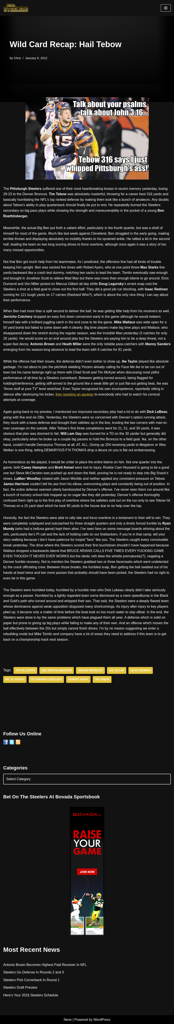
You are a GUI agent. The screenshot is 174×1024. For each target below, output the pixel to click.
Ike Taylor (116, 670)
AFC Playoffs (25, 670)
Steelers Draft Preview (20, 987)
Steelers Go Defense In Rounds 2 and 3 (33, 972)
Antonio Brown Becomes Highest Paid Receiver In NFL (45, 965)
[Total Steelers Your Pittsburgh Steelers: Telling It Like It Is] (16, 8)
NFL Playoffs (14, 679)
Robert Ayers (78, 679)
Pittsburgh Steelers (46, 679)
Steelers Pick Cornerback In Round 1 (31, 980)
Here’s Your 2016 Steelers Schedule (30, 995)
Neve (67, 1019)
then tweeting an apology (75, 394)
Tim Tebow (102, 679)
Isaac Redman (140, 670)
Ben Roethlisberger (57, 670)
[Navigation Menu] (166, 8)
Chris (17, 58)
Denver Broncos (90, 670)
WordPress (102, 1019)
